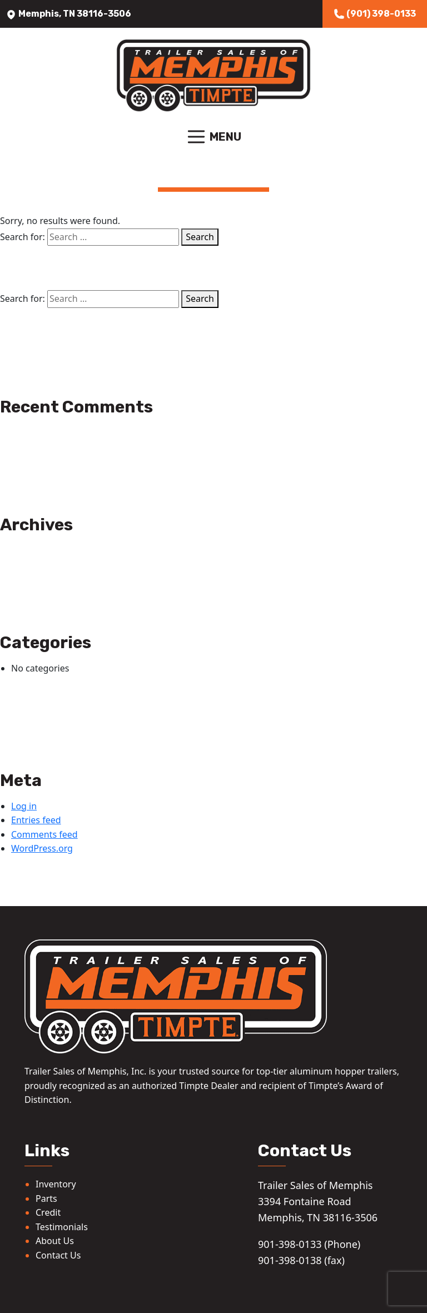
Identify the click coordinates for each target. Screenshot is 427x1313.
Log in (24, 806)
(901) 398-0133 (375, 13)
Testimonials (62, 1227)
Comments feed (44, 834)
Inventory (56, 1184)
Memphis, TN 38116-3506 (68, 13)
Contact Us (58, 1255)
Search (200, 237)
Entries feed (36, 820)
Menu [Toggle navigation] (213, 136)
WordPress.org (42, 848)
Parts (46, 1198)
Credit (48, 1212)
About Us (55, 1241)
